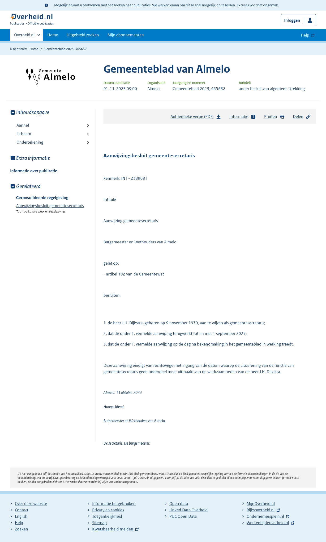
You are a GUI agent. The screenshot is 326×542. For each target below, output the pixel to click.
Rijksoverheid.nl (261, 510)
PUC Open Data (183, 516)
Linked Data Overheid (188, 510)
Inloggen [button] (292, 20)
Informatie (242, 116)
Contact (21, 510)
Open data (178, 503)
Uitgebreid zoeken (83, 35)
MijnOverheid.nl (261, 503)
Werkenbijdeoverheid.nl (268, 522)
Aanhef (23, 125)
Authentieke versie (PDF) (196, 117)
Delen (302, 116)
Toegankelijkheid (107, 516)
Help (19, 522)
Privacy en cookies (108, 510)
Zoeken (21, 529)
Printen (274, 116)
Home (52, 35)
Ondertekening (30, 142)
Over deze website (31, 503)
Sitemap (99, 522)
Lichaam (24, 133)
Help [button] (305, 35)
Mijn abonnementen (125, 35)
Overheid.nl (24, 36)
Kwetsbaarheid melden (112, 529)
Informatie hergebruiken (114, 503)
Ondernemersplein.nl (265, 516)
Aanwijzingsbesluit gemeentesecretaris (50, 205)
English (21, 516)
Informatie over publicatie (33, 170)
